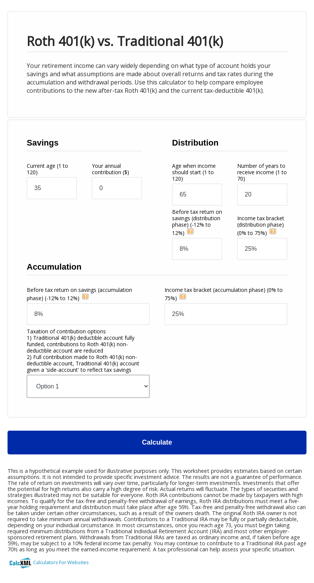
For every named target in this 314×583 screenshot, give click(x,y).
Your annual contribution (110, 169)
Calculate (157, 442)
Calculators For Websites (61, 562)
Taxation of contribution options (83, 350)
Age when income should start (194, 172)
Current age (47, 169)
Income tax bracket (260, 225)
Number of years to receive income (262, 172)
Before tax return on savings (197, 222)
